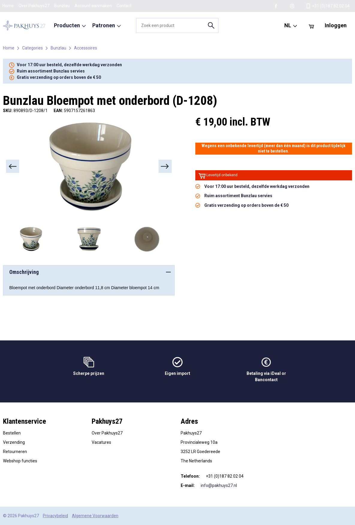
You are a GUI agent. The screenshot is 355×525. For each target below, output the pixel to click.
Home (8, 5)
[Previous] (12, 166)
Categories (32, 48)
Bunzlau (62, 5)
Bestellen (12, 433)
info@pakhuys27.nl (219, 485)
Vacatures (101, 442)
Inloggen (336, 25)
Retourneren (15, 451)
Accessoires (85, 48)
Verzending (14, 442)
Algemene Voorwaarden (95, 515)
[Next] (165, 166)
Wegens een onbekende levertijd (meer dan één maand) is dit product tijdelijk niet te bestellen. (273, 148)
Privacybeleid (55, 515)
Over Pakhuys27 (34, 5)
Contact (124, 5)
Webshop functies (20, 460)
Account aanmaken (93, 5)
